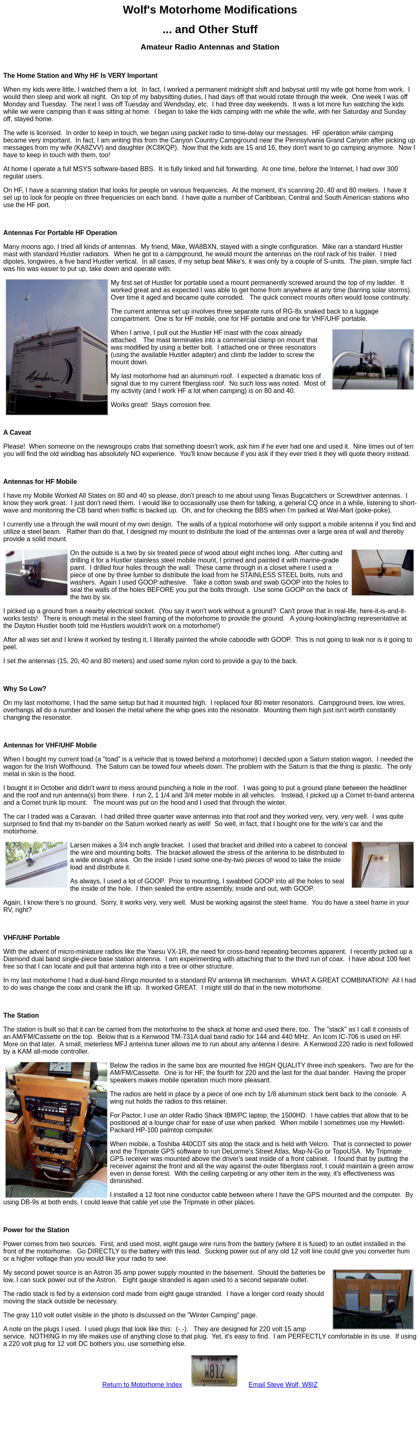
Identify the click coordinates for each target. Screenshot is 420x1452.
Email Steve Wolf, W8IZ (283, 1384)
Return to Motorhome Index (142, 1384)
